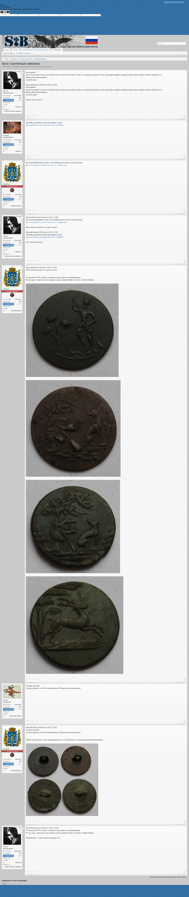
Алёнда (28, 156)
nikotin (41, 66)
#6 (184, 721)
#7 (184, 821)
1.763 (19, 707)
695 (20, 196)
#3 (184, 211)
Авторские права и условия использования (35, 50)
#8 (184, 872)
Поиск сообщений (8, 53)
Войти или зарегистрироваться (174, 2)
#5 (184, 679)
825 (20, 98)
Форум (7, 50)
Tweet (4, 884)
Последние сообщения (23, 53)
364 (20, 142)
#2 (184, 156)
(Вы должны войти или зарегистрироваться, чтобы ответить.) (168, 877)
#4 (184, 261)
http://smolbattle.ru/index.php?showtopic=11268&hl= (45, 125)
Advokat (28, 210)
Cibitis (28, 721)
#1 (184, 116)
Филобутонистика (17, 66)
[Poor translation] (6, 12)
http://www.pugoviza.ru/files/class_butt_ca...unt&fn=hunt (46, 165)
